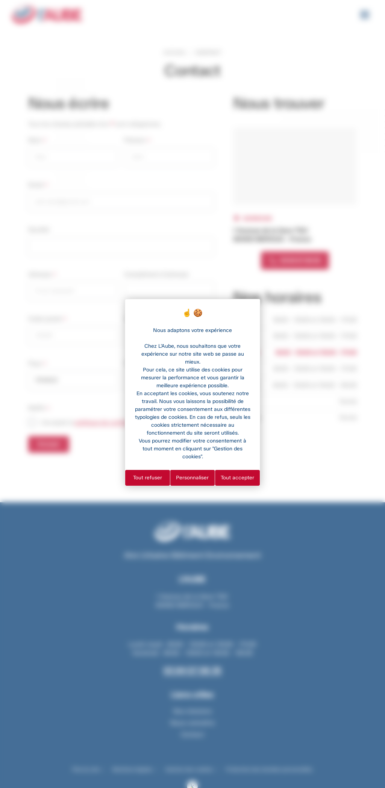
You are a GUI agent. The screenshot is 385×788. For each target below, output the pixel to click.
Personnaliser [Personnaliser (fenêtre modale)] (192, 477)
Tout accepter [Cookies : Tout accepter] (237, 477)
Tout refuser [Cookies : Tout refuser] (147, 477)
